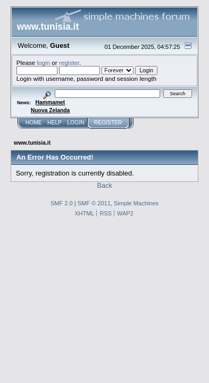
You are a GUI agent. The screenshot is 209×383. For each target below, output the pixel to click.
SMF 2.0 (62, 203)
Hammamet (50, 102)
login (44, 62)
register (69, 62)
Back (104, 185)
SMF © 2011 (94, 203)
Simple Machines (136, 203)
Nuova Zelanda (50, 110)
